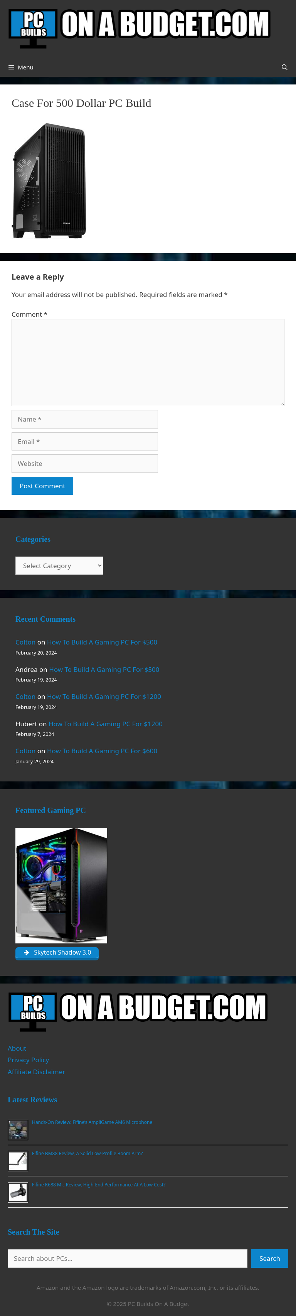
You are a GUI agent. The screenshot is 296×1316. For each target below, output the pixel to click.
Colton (25, 642)
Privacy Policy (28, 1059)
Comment (29, 314)
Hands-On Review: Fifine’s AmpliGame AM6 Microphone (92, 1122)
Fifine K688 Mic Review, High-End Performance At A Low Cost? (98, 1184)
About (17, 1048)
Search (269, 1258)
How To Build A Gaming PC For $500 (102, 642)
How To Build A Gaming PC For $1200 (104, 696)
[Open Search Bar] (284, 67)
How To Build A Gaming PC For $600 (102, 750)
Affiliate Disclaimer (36, 1071)
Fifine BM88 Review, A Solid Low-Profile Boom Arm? (87, 1153)
